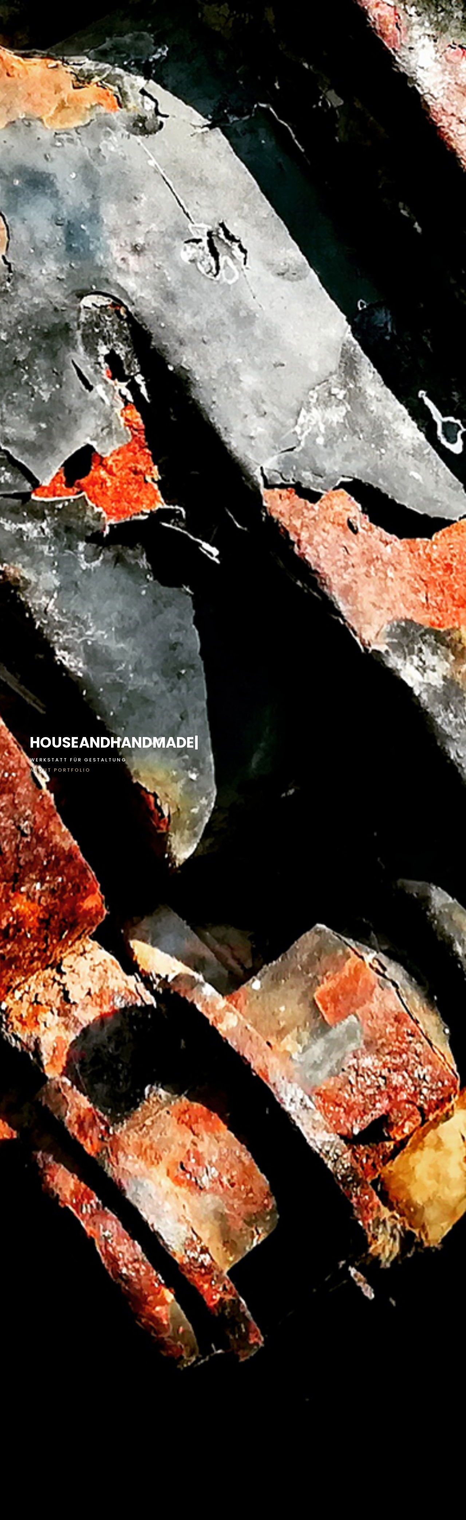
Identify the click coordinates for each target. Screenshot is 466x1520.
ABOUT (41, 770)
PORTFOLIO (72, 770)
